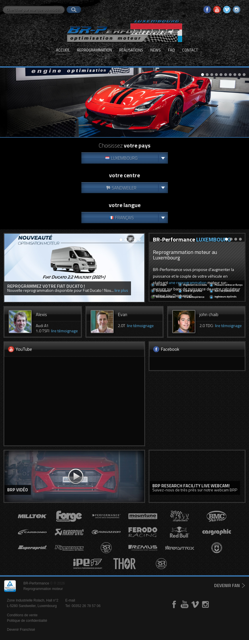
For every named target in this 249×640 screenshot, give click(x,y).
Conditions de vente (22, 615)
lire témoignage (64, 331)
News (155, 50)
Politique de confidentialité (27, 621)
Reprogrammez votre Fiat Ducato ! (46, 286)
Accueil (63, 50)
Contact (190, 50)
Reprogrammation (94, 50)
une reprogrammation (188, 282)
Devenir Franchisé (21, 630)
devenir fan (227, 585)
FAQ (171, 50)
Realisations (131, 50)
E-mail (70, 600)
